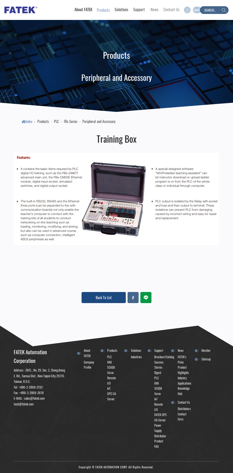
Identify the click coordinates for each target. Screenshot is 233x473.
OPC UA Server (111, 396)
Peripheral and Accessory (98, 121)
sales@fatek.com (34, 398)
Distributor (160, 436)
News (180, 350)
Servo (110, 372)
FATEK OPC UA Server (160, 417)
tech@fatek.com (24, 403)
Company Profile (89, 365)
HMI (109, 362)
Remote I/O (111, 380)
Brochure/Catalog (160, 356)
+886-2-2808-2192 (31, 387)
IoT (109, 388)
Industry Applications (184, 380)
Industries (136, 356)
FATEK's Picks (182, 359)
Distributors (184, 408)
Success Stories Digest (158, 367)
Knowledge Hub (184, 391)
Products (43, 121)
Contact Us (184, 402)
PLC (56, 121)
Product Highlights (183, 370)
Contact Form (182, 417)
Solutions (136, 350)
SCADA (111, 367)
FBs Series (70, 121)
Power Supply (158, 428)
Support (158, 350)
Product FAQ (158, 444)
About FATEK (87, 353)
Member (206, 350)
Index (26, 121)
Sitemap (206, 359)
